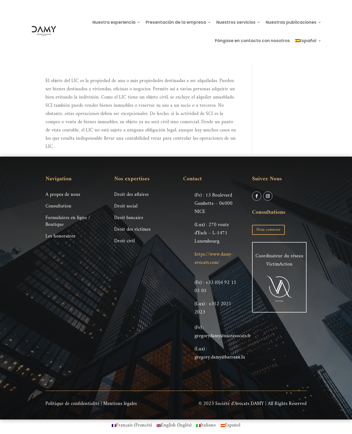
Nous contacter (268, 229)
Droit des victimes (132, 229)
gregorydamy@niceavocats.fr (223, 336)
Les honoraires (60, 236)
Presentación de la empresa (176, 22)
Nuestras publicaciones (291, 22)
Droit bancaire (128, 218)
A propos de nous (62, 194)
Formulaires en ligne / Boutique (67, 221)
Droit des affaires (131, 194)
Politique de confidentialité (72, 404)
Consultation (58, 206)
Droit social (125, 206)
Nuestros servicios (235, 22)
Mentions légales (120, 404)
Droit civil (124, 241)
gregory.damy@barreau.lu (220, 357)
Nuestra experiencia (113, 22)
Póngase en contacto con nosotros (252, 41)
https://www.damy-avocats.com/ (214, 258)
